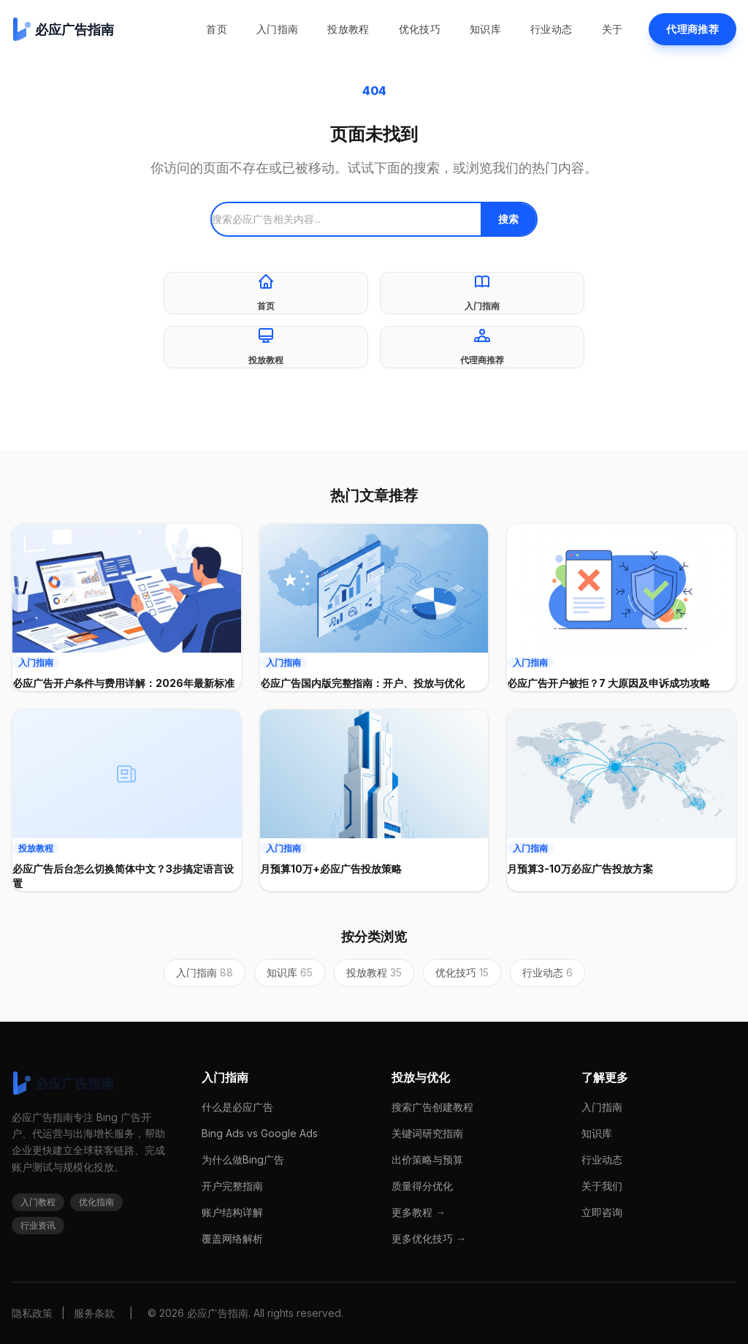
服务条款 (94, 1313)
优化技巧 (419, 29)
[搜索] (346, 219)
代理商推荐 (692, 29)
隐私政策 (32, 1313)
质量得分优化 (422, 1186)
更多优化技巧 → (429, 1238)
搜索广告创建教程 (432, 1107)
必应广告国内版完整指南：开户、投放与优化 (362, 683)
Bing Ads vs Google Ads (260, 1133)
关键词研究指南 (427, 1133)
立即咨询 (601, 1212)
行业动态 (551, 29)
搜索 (508, 219)
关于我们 (601, 1186)
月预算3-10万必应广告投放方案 (580, 868)
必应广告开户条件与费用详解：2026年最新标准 (123, 683)
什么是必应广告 (237, 1107)
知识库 (485, 29)
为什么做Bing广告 (243, 1159)
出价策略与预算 (427, 1159)
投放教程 (348, 29)
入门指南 (277, 29)
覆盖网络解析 (232, 1238)
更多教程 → (419, 1212)
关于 (612, 29)
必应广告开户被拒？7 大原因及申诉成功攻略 (608, 683)
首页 (216, 29)
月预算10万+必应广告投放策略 (331, 868)
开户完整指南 (232, 1186)
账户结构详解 (232, 1212)
